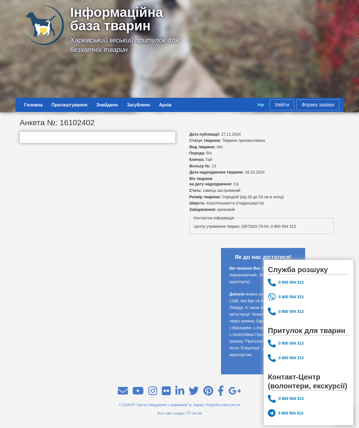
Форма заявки (318, 105)
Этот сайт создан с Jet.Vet (179, 413)
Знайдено (107, 105)
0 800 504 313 (286, 282)
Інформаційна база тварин (116, 19)
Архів (165, 105)
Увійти (282, 105)
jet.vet (235, 405)
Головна (33, 105)
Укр (260, 105)
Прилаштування (70, 105)
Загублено (138, 105)
